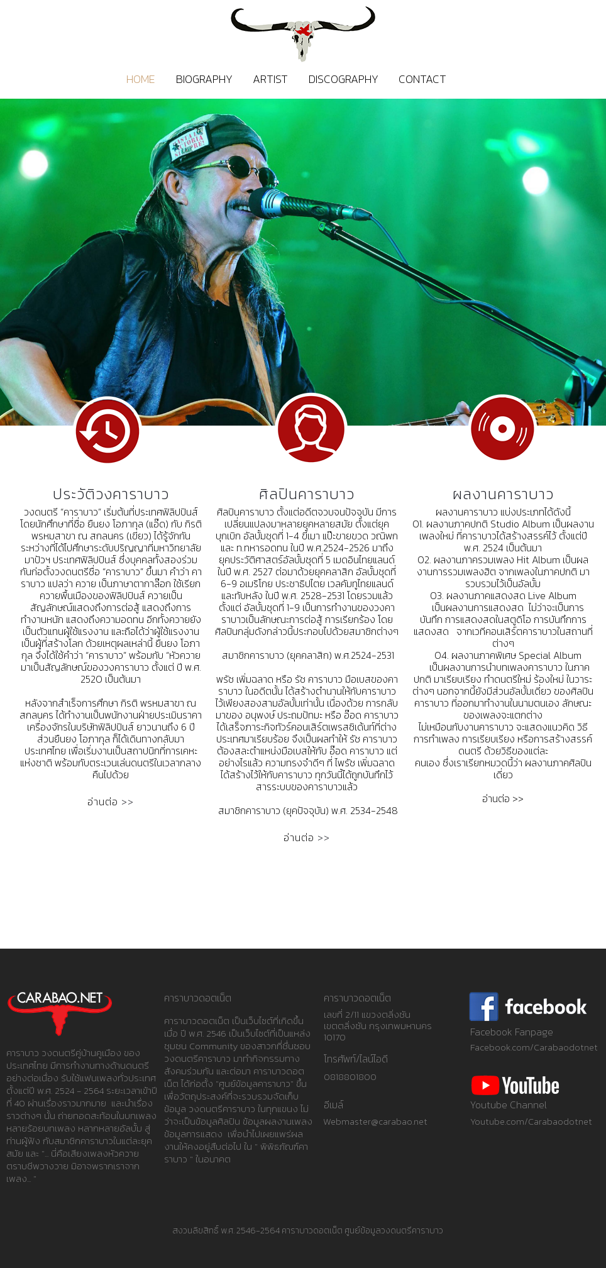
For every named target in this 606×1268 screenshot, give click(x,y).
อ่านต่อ (102, 801)
